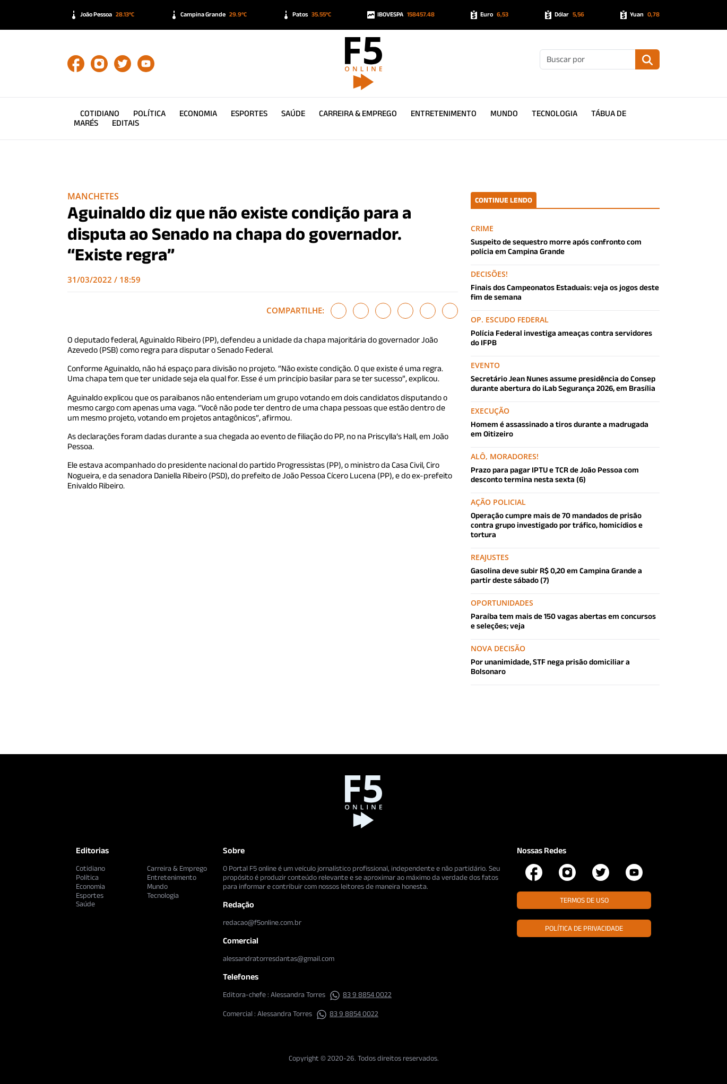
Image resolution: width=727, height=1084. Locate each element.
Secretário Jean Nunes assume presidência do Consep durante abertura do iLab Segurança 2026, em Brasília (563, 383)
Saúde (293, 113)
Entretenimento (444, 113)
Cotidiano (99, 113)
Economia (198, 113)
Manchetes (93, 196)
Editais (125, 122)
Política (149, 113)
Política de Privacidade (584, 928)
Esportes (249, 113)
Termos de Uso (584, 900)
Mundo (504, 113)
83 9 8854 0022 (361, 994)
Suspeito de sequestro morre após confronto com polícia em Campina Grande (556, 246)
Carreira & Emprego (358, 113)
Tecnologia (554, 113)
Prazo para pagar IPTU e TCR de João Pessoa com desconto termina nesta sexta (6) (555, 474)
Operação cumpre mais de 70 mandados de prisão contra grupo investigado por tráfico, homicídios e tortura (557, 525)
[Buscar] (588, 59)
